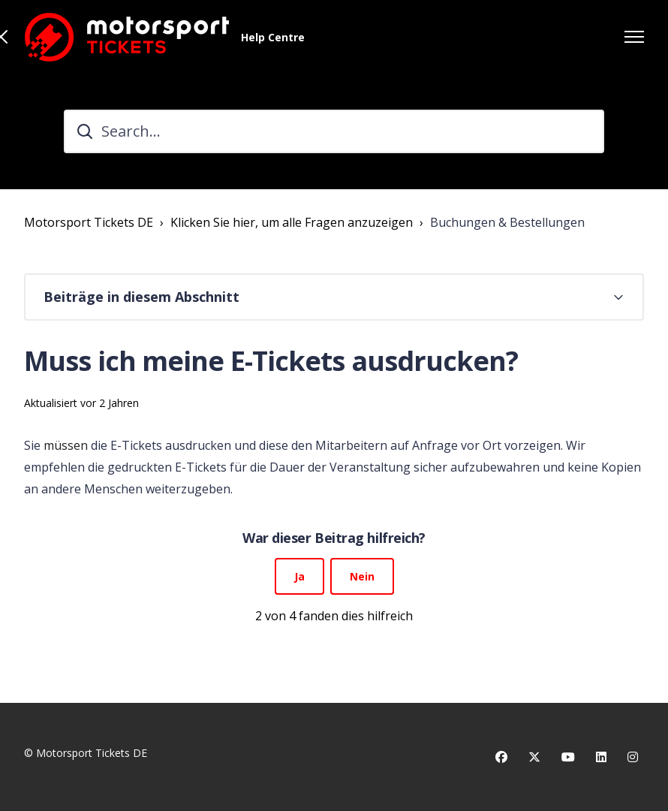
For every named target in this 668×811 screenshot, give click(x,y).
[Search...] (334, 131)
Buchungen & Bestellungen (507, 222)
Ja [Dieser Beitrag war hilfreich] (299, 576)
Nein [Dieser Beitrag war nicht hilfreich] (362, 576)
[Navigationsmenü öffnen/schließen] (634, 37)
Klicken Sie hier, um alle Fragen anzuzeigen (291, 222)
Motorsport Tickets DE (88, 222)
